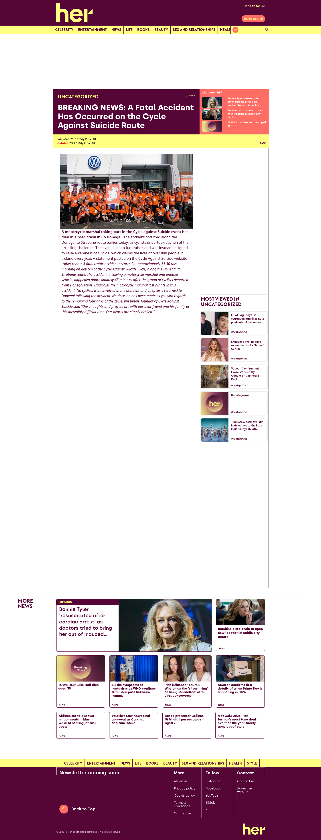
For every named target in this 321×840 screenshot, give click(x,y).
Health (226, 29)
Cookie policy (184, 795)
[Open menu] (235, 30)
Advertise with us (244, 790)
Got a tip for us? (254, 6)
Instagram (214, 781)
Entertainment (92, 29)
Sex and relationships (194, 29)
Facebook (213, 788)
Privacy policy (185, 788)
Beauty (161, 29)
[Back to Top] (63, 809)
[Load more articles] (160, 751)
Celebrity (64, 29)
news (116, 29)
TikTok (210, 803)
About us (180, 781)
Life (129, 29)
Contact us (182, 813)
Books (143, 29)
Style (252, 763)
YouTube (212, 795)
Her (262, 143)
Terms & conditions (182, 804)
